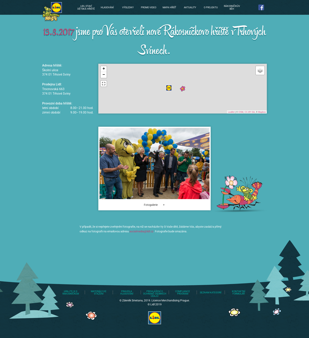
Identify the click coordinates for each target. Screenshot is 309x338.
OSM (240, 112)
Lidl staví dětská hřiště (51, 12)
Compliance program (182, 292)
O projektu (211, 7)
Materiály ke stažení (98, 292)
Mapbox (262, 112)
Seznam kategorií (210, 292)
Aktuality (190, 7)
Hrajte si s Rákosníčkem (70, 292)
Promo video (148, 7)
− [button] (103, 75)
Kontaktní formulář (238, 292)
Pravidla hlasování (126, 292)
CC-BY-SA (250, 112)
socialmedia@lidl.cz (141, 231)
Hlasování (107, 7)
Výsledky (128, 7)
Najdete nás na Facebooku (261, 7)
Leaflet (231, 112)
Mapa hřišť (169, 7)
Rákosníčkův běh (232, 7)
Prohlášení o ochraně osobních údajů (154, 293)
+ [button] (103, 69)
